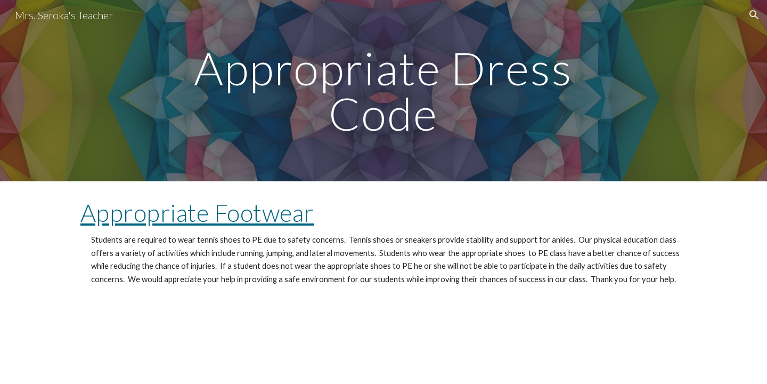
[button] (754, 15)
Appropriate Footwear (197, 212)
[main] (383, 91)
